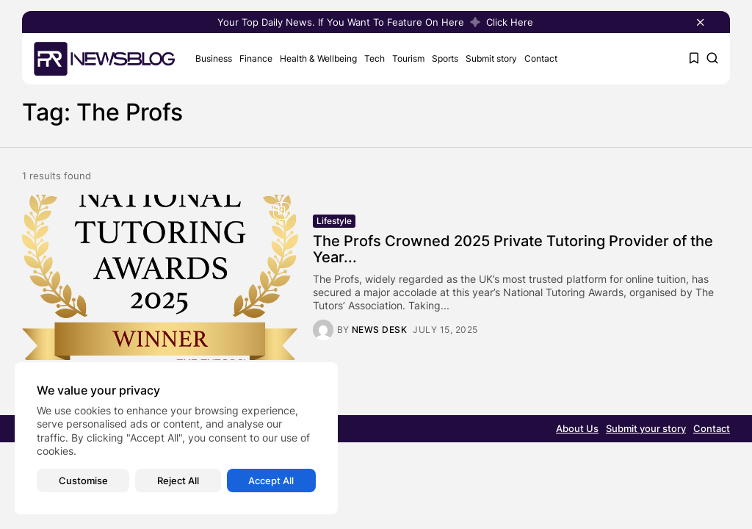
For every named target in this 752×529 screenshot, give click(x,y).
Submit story (491, 58)
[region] (176, 438)
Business (213, 58)
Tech (374, 58)
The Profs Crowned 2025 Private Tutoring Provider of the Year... (513, 249)
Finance (255, 58)
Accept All (271, 480)
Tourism (408, 58)
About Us (577, 428)
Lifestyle (334, 220)
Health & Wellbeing (318, 58)
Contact (540, 58)
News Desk (380, 329)
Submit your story (646, 428)
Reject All (178, 480)
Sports (445, 58)
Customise (83, 480)
